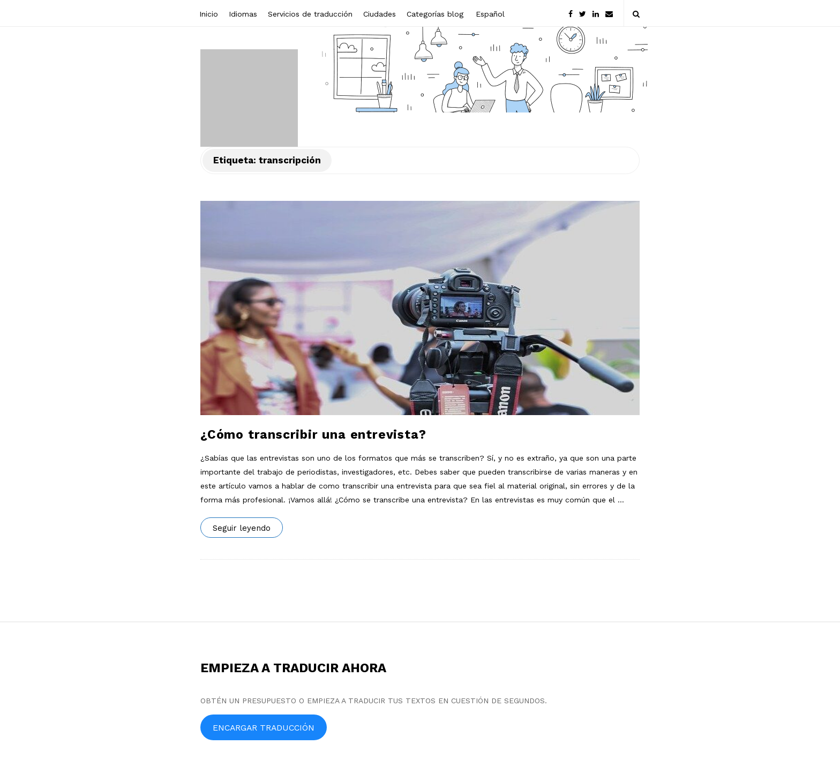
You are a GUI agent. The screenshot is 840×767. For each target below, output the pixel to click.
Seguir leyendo (242, 528)
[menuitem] (489, 13)
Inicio (208, 14)
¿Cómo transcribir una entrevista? (313, 434)
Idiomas (243, 14)
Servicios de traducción (310, 14)
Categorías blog (435, 14)
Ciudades (379, 14)
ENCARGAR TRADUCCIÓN (263, 728)
